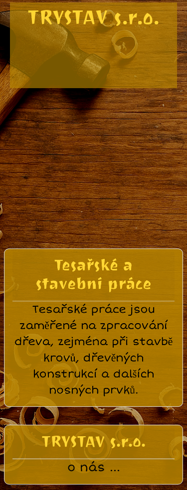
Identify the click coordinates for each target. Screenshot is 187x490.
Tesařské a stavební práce (94, 269)
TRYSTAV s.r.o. (93, 17)
